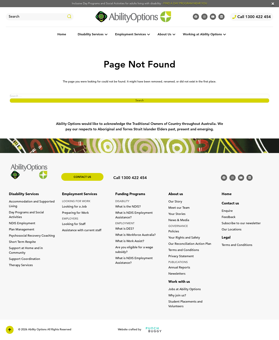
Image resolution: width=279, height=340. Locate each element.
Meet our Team (179, 207)
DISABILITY (122, 201)
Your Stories (176, 214)
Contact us (82, 177)
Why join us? (177, 295)
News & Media (178, 220)
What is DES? (124, 228)
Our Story (175, 201)
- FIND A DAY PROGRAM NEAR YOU (184, 3)
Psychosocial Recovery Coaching (32, 235)
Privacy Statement (181, 256)
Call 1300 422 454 (251, 17)
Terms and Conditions (183, 250)
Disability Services (90, 34)
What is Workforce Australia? (135, 235)
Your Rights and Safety (184, 237)
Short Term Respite (22, 242)
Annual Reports (179, 267)
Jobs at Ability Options (184, 289)
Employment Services (130, 34)
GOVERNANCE (178, 226)
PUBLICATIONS (178, 262)
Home (61, 34)
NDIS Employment (22, 223)
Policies (173, 231)
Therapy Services (21, 265)
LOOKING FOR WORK (76, 201)
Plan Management (21, 229)
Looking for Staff (73, 224)
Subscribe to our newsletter (241, 223)
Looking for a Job (74, 206)
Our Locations (231, 229)
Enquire (227, 211)
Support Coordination (24, 259)
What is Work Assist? (129, 241)
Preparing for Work (75, 213)
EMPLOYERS (70, 218)
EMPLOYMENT (124, 223)
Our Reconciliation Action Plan (189, 244)
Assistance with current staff (81, 230)
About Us (164, 34)
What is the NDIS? (128, 206)
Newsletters (176, 273)
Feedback (228, 217)
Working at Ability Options (202, 34)
